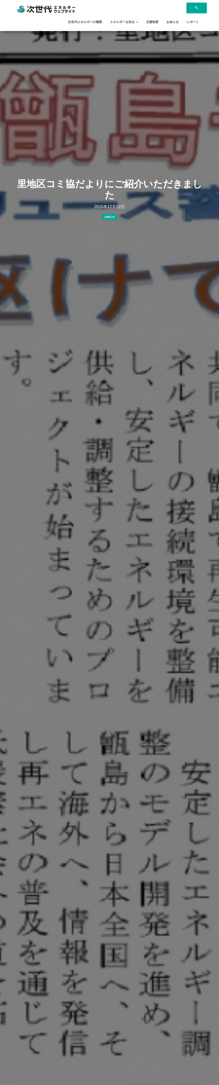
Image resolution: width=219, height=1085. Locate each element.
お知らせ (172, 22)
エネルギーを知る (124, 22)
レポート (192, 22)
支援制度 (152, 22)
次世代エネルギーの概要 (85, 22)
